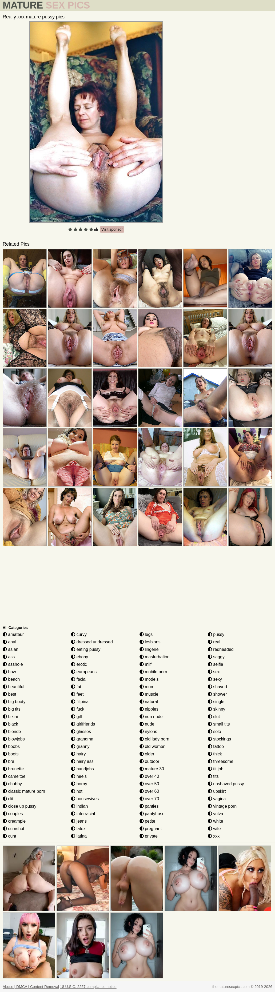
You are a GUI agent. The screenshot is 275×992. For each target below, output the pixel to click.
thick (215, 754)
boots (11, 754)
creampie (14, 821)
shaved (217, 686)
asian (10, 649)
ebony (79, 657)
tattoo (216, 746)
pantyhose (152, 813)
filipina (80, 701)
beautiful (13, 686)
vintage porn (222, 806)
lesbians (150, 642)
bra (8, 761)
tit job (216, 769)
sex (214, 672)
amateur (13, 634)
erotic (79, 664)
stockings (219, 739)
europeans (84, 672)
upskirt (217, 791)
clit (8, 798)
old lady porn (154, 739)
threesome (220, 761)
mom (147, 686)
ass (9, 657)
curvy (79, 634)
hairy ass (82, 761)
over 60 (149, 791)
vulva (215, 813)
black (10, 724)
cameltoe (14, 776)
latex (78, 828)
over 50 (149, 784)
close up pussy (19, 806)
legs (146, 634)
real (214, 642)
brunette (13, 769)
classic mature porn (24, 791)
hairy (78, 754)
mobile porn (153, 672)
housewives (85, 798)
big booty (14, 701)
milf (146, 664)
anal (9, 642)
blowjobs (14, 739)
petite (148, 821)
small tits (219, 724)
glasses (81, 731)
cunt (9, 836)
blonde (12, 731)
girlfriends (83, 724)
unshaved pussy (226, 784)
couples (13, 813)
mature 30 (152, 769)
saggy (216, 657)
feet (77, 694)
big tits (12, 709)
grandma (82, 739)
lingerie (149, 649)
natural (149, 701)
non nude (151, 716)
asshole (13, 664)
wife (214, 828)
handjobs (82, 769)
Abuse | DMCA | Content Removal (31, 987)
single (216, 701)
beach (11, 679)
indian (79, 806)
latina (79, 836)
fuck (77, 709)
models (149, 679)
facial (78, 679)
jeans (79, 821)
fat (76, 686)
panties (149, 806)
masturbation (155, 657)
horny (79, 784)
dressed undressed (92, 642)
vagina (217, 798)
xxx (214, 836)
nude (147, 724)
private (149, 836)
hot (76, 791)
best (9, 694)
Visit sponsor (112, 229)
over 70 (149, 798)
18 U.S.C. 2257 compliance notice (88, 987)
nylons (148, 731)
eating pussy (85, 649)
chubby (12, 784)
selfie (215, 664)
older (147, 754)
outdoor (150, 761)
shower (217, 694)
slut (214, 716)
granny (80, 746)
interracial (83, 813)
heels (79, 776)
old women (153, 746)
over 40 (149, 776)
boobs (11, 746)
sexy (215, 679)
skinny (216, 709)
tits (213, 776)
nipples (149, 709)
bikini (10, 716)
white (215, 821)
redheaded (221, 649)
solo (214, 731)
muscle (149, 694)
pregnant (151, 828)
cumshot (13, 828)
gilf (76, 716)
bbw (9, 672)
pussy (216, 634)
